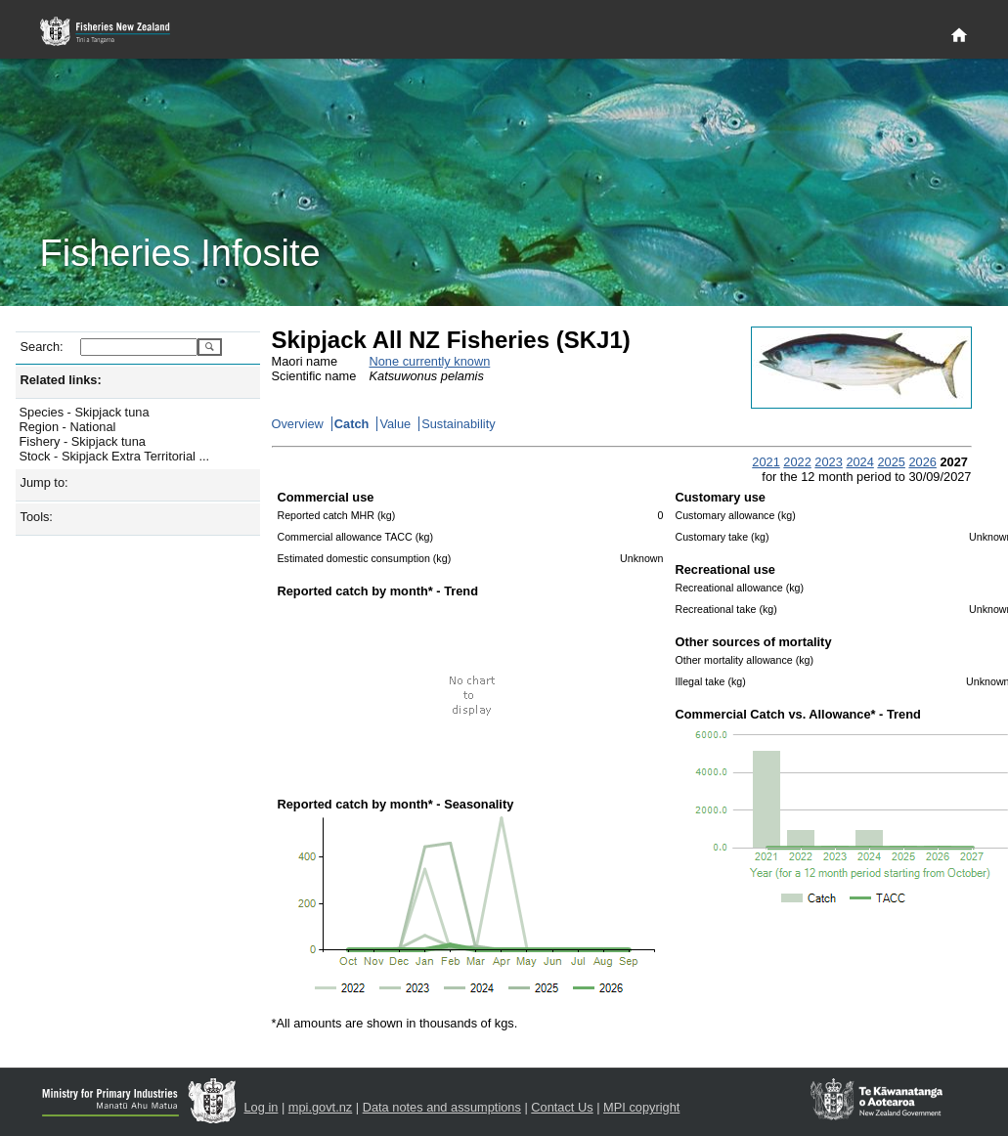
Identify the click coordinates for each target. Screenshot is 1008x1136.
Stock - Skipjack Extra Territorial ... (115, 456)
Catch (352, 423)
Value (395, 423)
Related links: (61, 379)
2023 (828, 462)
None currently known (430, 361)
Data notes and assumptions (442, 1107)
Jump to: (44, 482)
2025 (890, 462)
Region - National (68, 426)
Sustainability (458, 423)
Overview (298, 423)
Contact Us (561, 1107)
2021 (765, 462)
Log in (261, 1107)
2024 (859, 462)
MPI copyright (641, 1107)
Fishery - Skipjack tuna (83, 441)
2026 (922, 462)
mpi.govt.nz (320, 1107)
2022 (797, 462)
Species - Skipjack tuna (85, 412)
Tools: (37, 516)
